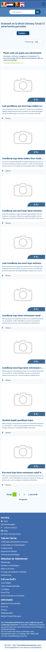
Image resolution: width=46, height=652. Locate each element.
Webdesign (5, 562)
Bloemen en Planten (9, 551)
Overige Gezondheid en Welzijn (13, 572)
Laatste (33, 494)
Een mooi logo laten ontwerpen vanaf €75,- (23, 472)
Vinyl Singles (6, 583)
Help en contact (10, 527)
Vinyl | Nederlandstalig (10, 586)
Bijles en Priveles (7, 568)
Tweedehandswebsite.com (13, 63)
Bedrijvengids (9, 524)
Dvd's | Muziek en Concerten (12, 595)
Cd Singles (5, 589)
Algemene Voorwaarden (10, 603)
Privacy (4, 610)
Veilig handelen (7, 613)
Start (6, 521)
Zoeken (22, 33)
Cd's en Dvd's (8, 579)
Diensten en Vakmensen (14, 558)
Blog (6, 531)
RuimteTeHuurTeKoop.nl (11, 616)
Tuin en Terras (9, 538)
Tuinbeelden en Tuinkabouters (13, 545)
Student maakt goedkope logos (17, 420)
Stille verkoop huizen (12, 534)
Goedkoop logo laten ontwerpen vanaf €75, (23, 315)
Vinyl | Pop (5, 592)
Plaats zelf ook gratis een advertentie (22, 53)
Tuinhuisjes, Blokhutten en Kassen (14, 542)
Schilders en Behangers (10, 565)
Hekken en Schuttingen (10, 554)
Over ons (4, 606)
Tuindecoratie (6, 548)
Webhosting (6, 575)
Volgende (23, 499)
